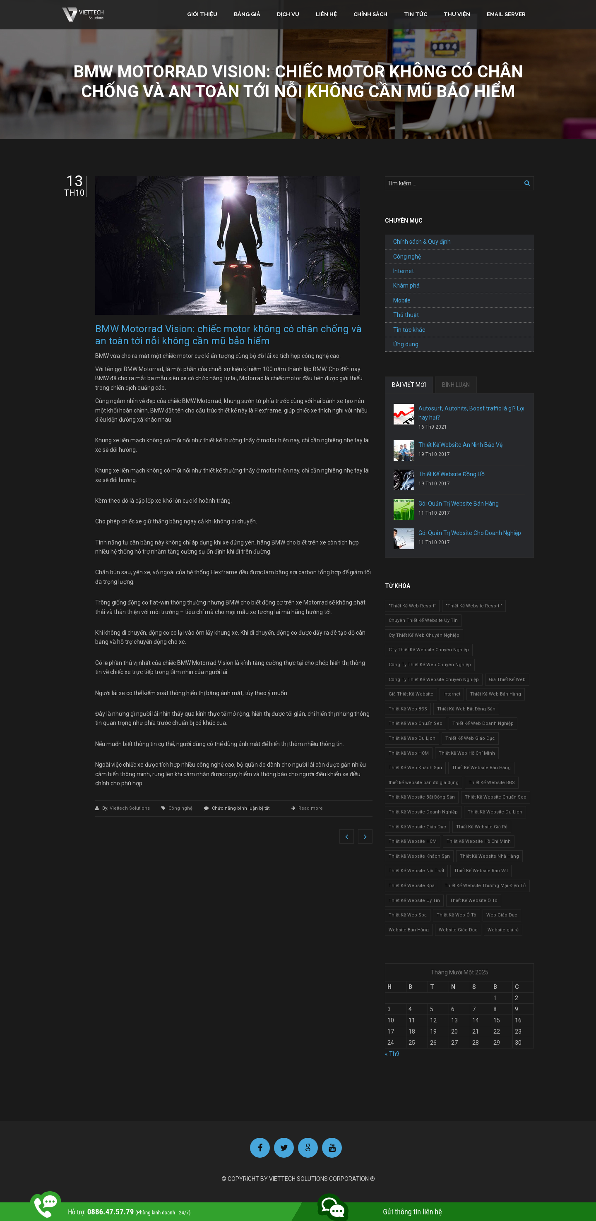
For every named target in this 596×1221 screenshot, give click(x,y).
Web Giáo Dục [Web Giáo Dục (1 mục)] (501, 915)
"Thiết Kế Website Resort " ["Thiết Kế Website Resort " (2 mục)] (474, 606)
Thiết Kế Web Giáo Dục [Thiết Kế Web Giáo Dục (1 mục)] (470, 738)
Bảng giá (247, 14)
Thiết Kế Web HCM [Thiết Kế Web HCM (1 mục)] (409, 753)
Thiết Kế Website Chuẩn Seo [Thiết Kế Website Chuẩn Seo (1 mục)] (495, 797)
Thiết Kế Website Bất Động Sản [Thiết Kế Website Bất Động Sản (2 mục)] (422, 797)
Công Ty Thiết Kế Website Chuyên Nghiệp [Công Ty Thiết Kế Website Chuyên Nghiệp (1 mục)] (434, 679)
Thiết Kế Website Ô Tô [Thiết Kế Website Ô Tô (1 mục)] (473, 900)
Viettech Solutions (130, 808)
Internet (403, 271)
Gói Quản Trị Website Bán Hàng (458, 503)
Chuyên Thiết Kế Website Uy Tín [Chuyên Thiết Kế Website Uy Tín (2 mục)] (423, 620)
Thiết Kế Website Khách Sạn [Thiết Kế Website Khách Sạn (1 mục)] (419, 856)
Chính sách (370, 14)
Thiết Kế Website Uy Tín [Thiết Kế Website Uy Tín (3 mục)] (414, 900)
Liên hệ (326, 14)
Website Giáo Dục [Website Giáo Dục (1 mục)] (458, 930)
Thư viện (457, 14)
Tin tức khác (409, 329)
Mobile (402, 300)
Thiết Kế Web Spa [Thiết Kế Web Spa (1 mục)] (408, 915)
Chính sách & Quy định (422, 241)
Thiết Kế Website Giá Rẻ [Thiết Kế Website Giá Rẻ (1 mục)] (481, 827)
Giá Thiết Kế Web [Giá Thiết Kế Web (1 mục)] (507, 679)
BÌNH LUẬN (456, 384)
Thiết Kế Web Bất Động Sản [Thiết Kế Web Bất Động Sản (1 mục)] (466, 709)
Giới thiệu (202, 14)
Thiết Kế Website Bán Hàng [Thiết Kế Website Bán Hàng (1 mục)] (481, 767)
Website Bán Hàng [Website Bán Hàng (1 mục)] (409, 930)
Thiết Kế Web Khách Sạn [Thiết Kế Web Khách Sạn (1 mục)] (415, 767)
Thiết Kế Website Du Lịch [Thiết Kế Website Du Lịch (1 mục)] (495, 812)
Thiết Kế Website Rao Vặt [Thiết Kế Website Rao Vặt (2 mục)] (481, 870)
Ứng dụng (405, 344)
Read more (310, 808)
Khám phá (406, 285)
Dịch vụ (288, 14)
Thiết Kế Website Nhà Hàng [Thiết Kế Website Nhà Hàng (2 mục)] (489, 856)
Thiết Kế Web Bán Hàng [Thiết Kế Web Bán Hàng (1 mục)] (495, 694)
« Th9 (392, 1054)
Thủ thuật (406, 315)
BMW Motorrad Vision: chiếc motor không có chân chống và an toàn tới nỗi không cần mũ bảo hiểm (228, 335)
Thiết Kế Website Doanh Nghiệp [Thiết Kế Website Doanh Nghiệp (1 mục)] (423, 812)
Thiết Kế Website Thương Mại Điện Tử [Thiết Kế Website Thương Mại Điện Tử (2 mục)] (485, 885)
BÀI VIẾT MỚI (409, 384)
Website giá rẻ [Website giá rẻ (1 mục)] (503, 930)
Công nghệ (180, 808)
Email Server (506, 14)
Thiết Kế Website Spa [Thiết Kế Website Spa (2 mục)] (412, 885)
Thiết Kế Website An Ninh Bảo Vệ (460, 444)
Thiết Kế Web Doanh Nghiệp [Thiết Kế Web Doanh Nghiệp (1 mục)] (483, 723)
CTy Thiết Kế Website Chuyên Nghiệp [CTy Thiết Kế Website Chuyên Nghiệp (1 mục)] (429, 649)
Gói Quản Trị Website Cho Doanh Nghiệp (469, 533)
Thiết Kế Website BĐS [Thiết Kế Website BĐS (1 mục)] (492, 782)
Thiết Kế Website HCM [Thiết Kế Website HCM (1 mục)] (413, 841)
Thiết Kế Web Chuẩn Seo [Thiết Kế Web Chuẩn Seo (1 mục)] (415, 723)
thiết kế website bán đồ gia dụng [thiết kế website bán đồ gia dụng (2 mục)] (424, 782)
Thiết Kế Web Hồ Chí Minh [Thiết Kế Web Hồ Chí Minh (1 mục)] (467, 753)
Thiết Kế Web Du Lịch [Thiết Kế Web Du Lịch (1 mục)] (412, 738)
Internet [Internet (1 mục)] (451, 694)
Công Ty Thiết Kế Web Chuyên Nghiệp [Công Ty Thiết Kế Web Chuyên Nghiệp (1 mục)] (430, 664)
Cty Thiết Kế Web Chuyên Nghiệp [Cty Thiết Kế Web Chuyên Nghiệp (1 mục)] (424, 635)
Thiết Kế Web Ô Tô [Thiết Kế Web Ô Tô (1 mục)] (456, 915)
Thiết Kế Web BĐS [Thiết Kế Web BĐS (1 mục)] (408, 709)
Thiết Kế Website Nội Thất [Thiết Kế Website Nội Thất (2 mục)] (416, 870)
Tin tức (415, 14)
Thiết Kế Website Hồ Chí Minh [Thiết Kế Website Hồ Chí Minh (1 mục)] (479, 841)
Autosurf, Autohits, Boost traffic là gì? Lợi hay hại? (471, 413)
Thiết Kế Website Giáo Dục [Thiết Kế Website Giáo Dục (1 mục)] (417, 827)
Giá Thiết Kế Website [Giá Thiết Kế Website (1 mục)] (411, 694)
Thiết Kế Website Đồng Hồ (451, 474)
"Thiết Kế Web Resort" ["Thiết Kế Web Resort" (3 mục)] (412, 606)
